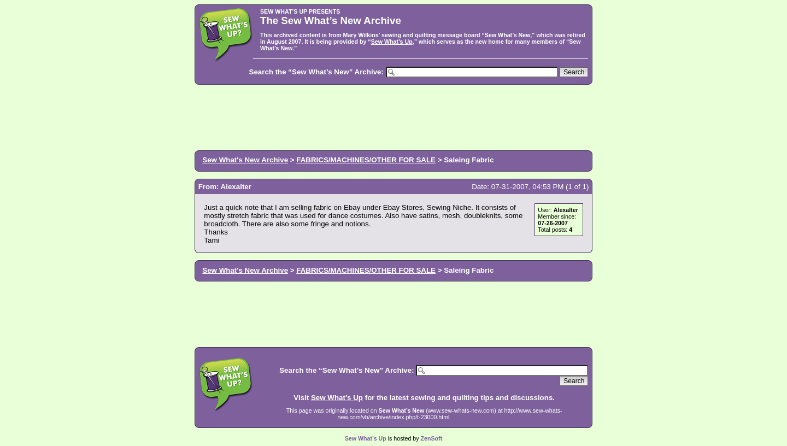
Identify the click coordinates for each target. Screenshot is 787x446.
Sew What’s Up (392, 41)
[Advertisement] (393, 116)
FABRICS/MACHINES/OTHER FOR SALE (366, 160)
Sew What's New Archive (245, 160)
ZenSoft (432, 438)
